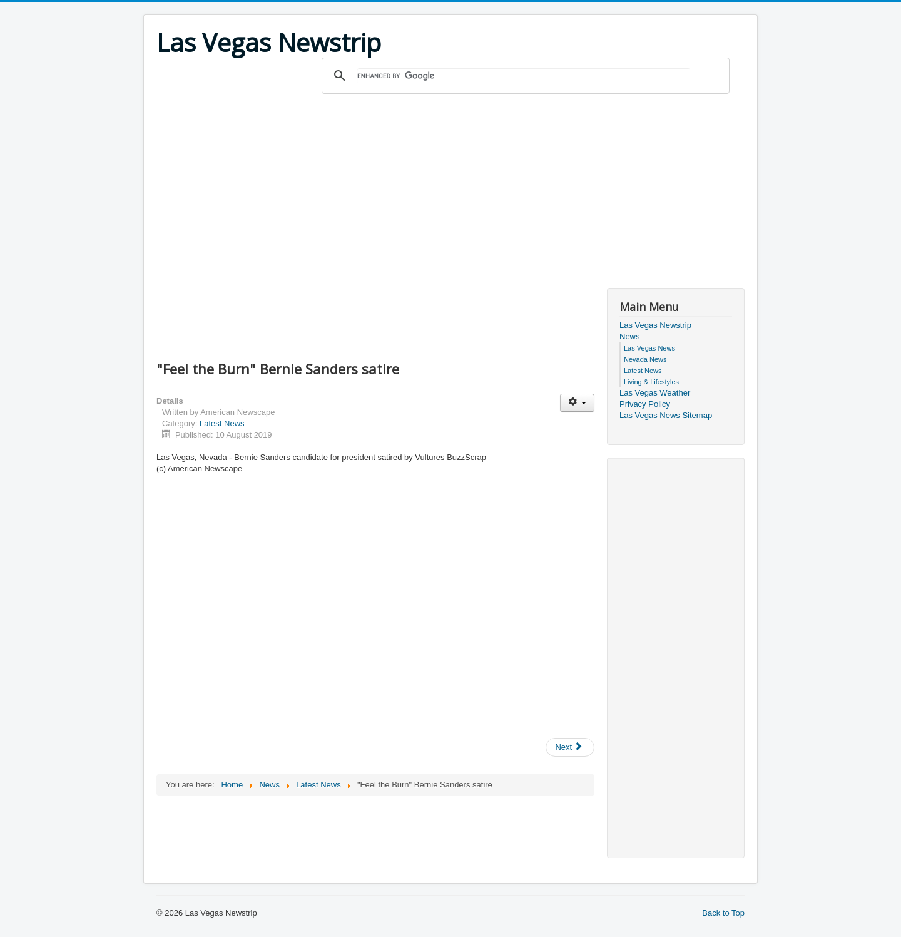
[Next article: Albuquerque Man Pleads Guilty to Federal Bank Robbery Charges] (570, 747)
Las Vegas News (649, 348)
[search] (523, 75)
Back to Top (723, 913)
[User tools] (577, 403)
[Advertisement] (450, 187)
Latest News (222, 423)
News (629, 336)
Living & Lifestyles (651, 382)
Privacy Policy (644, 404)
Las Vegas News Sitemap (665, 415)
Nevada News (645, 359)
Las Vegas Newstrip (655, 325)
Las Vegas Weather (654, 392)
